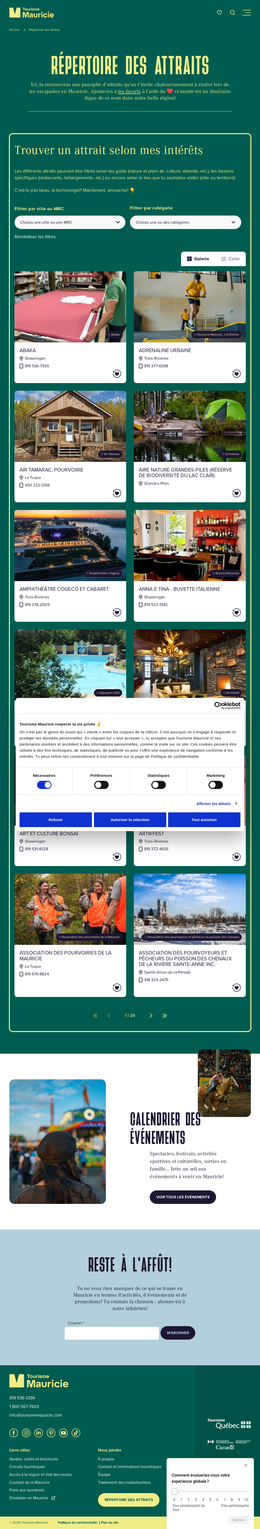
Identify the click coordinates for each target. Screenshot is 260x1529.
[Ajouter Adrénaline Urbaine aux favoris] (221, 374)
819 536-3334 (22, 1398)
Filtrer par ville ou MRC (39, 209)
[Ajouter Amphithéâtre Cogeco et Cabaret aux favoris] (102, 612)
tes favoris (129, 91)
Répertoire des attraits (129, 1500)
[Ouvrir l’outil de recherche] (233, 13)
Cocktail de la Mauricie (29, 1482)
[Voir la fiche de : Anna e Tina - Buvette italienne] (190, 566)
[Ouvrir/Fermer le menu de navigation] (246, 13)
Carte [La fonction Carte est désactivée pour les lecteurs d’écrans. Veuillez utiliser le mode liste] (230, 258)
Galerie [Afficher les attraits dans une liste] (198, 258)
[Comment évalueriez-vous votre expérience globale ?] (210, 1491)
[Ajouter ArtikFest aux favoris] (221, 857)
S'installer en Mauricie (32, 1498)
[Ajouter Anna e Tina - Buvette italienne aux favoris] (221, 612)
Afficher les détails (213, 803)
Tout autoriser (204, 820)
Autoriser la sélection (130, 820)
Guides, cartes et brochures (33, 1459)
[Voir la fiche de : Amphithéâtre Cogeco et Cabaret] (70, 566)
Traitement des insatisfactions (124, 1482)
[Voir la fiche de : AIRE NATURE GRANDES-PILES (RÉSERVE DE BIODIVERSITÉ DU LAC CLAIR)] (190, 447)
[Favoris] (219, 12)
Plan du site (109, 1522)
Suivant (239, 1520)
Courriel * (76, 1323)
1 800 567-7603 (24, 1407)
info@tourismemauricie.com (35, 1415)
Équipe (104, 1474)
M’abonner (178, 1333)
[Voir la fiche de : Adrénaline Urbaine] (190, 327)
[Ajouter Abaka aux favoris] (102, 374)
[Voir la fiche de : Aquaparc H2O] (70, 688)
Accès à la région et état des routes (40, 1474)
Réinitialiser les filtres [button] (35, 237)
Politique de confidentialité (77, 1522)
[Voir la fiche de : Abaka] (70, 327)
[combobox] (70, 222)
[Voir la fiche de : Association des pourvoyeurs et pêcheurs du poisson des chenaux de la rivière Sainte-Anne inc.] (190, 935)
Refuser (56, 820)
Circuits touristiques (27, 1467)
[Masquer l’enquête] (246, 1465)
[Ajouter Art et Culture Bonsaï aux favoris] (102, 857)
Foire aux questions (26, 1490)
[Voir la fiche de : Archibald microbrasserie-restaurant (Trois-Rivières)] (190, 688)
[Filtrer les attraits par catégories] (185, 222)
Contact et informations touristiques (129, 1467)
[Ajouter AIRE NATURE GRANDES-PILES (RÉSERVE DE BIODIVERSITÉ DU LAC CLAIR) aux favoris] (221, 493)
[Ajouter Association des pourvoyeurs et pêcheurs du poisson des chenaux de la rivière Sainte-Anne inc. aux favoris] (221, 987)
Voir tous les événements (183, 1197)
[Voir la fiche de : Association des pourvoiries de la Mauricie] (70, 935)
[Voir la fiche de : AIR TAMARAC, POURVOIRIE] (70, 447)
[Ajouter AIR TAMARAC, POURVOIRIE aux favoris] (102, 493)
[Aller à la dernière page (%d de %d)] (165, 1016)
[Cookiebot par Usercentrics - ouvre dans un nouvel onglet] (218, 705)
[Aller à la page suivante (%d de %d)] (151, 1016)
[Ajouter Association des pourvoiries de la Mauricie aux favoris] (102, 987)
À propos (106, 1459)
